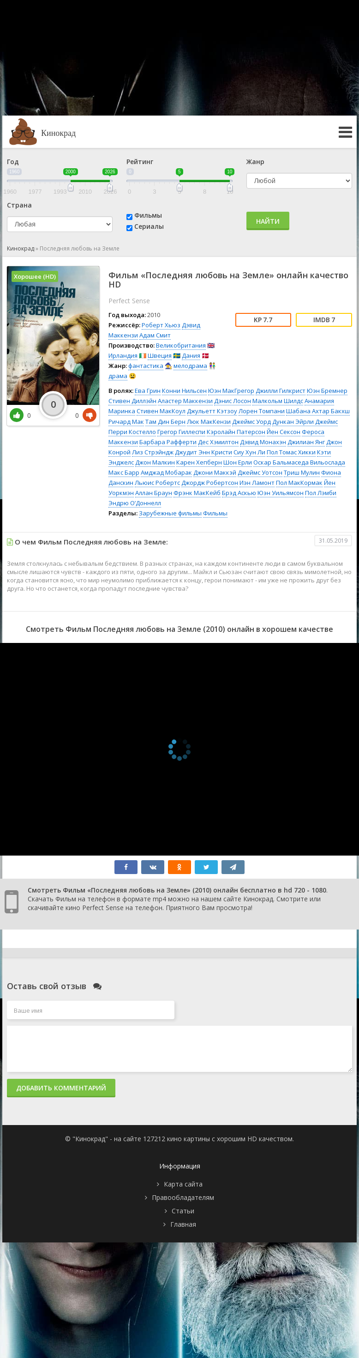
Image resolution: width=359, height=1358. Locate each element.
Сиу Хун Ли (249, 452)
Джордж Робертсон (209, 482)
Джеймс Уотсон (260, 472)
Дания (191, 355)
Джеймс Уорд (251, 421)
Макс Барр (123, 472)
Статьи (183, 1210)
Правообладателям (183, 1197)
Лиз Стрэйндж (153, 452)
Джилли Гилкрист (280, 390)
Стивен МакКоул (161, 411)
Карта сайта (183, 1184)
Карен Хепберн (199, 462)
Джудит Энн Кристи (203, 452)
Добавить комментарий (61, 1087)
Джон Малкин (155, 462)
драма (117, 376)
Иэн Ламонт (257, 482)
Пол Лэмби (320, 493)
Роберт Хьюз (161, 325)
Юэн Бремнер (327, 390)
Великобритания (181, 345)
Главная (183, 1224)
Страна (19, 205)
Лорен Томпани (262, 411)
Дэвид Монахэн (263, 442)
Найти (268, 221)
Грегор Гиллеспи (181, 432)
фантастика (145, 365)
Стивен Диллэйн (132, 401)
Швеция (160, 355)
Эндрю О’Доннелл (134, 503)
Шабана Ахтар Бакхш (318, 411)
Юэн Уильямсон (280, 493)
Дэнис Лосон (232, 401)
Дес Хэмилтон (218, 442)
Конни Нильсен (184, 390)
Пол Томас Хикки (291, 452)
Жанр (255, 161)
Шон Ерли (237, 462)
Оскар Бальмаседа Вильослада (299, 462)
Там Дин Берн (165, 421)
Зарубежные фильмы (170, 513)
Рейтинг (139, 161)
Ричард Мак (126, 421)
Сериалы (149, 226)
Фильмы (148, 215)
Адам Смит (155, 335)
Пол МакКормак (299, 482)
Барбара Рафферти (168, 442)
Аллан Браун (153, 493)
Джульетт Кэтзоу (212, 411)
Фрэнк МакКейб (197, 493)
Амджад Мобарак (166, 472)
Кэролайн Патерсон (236, 432)
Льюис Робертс (157, 482)
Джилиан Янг (306, 442)
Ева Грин (148, 390)
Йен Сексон (283, 432)
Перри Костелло (132, 432)
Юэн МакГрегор (231, 390)
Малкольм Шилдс (277, 401)
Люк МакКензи (209, 421)
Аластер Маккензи (185, 401)
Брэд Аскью (239, 493)
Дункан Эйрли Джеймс (305, 421)
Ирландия (123, 355)
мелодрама (190, 365)
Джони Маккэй (214, 472)
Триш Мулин (302, 472)
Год (13, 161)
